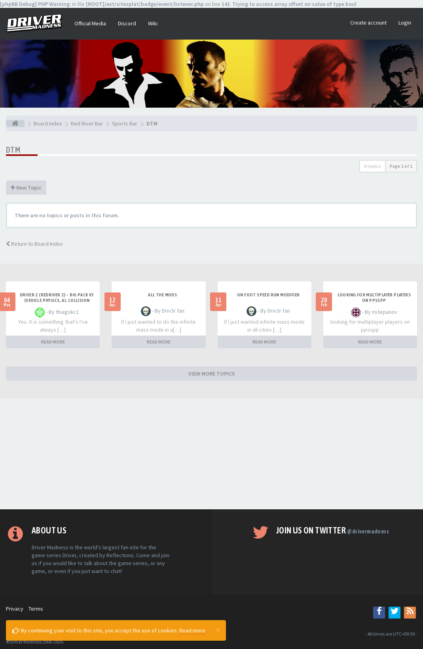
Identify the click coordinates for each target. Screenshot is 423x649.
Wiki (152, 23)
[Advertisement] (211, 454)
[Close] (218, 630)
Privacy (14, 608)
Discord (127, 23)
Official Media (90, 23)
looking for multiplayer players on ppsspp (374, 297)
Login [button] (404, 22)
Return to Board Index (34, 243)
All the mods (162, 295)
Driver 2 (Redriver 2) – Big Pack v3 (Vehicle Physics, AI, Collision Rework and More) (57, 300)
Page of (401, 166)
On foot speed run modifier (268, 295)
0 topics (372, 166)
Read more (192, 630)
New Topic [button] (26, 187)
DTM (13, 149)
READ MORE (53, 342)
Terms (35, 608)
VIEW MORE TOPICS (211, 373)
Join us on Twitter (332, 530)
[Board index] (15, 123)
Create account (368, 22)
